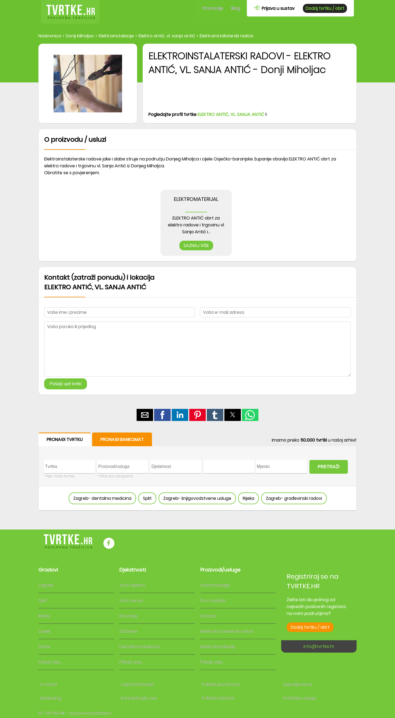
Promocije (212, 8)
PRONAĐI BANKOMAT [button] (122, 439)
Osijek (44, 631)
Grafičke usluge (299, 698)
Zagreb (45, 585)
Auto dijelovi (132, 585)
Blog (235, 8)
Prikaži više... (50, 662)
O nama (48, 684)
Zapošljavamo (297, 684)
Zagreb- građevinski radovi (294, 498)
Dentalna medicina (139, 647)
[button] (145, 415)
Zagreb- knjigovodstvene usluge (197, 498)
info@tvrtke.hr (318, 646)
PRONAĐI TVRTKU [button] (65, 439)
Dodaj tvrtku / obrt (325, 8)
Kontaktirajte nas (139, 698)
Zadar (44, 647)
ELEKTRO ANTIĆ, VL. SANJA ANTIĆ (231, 114)
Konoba (208, 616)
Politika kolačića (218, 698)
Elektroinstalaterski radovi (227, 631)
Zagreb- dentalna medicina (102, 498)
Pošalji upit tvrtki (65, 383)
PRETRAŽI (329, 466)
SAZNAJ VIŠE (196, 245)
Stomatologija (215, 585)
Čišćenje (128, 631)
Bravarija (128, 616)
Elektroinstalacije (217, 647)
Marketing (50, 698)
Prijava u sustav (274, 8)
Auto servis (131, 600)
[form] (197, 472)
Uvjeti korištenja (137, 684)
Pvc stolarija (212, 600)
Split (147, 498)
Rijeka (248, 498)
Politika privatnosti (221, 684)
